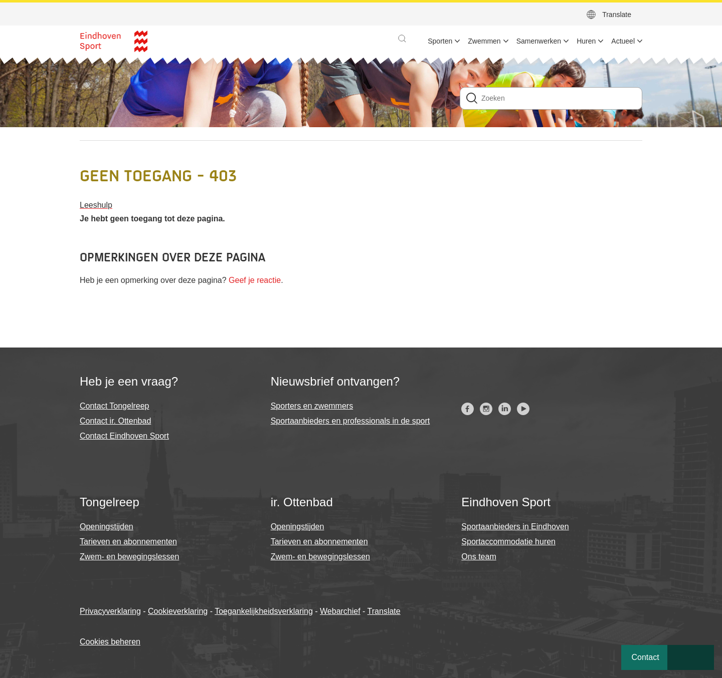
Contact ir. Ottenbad (115, 421)
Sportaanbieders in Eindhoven (515, 526)
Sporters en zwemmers (312, 406)
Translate (616, 15)
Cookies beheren (110, 641)
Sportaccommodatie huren (508, 541)
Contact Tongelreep (114, 406)
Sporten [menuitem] (440, 41)
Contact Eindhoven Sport (124, 436)
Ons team (478, 556)
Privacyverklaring (110, 611)
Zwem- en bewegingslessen (129, 556)
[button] (402, 39)
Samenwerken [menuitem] (539, 41)
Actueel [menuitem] (623, 41)
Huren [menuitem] (586, 41)
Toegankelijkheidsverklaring (264, 611)
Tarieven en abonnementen (128, 541)
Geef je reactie (255, 280)
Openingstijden (106, 526)
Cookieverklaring (178, 611)
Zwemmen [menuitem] (484, 41)
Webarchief (340, 611)
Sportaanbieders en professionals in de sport (350, 421)
